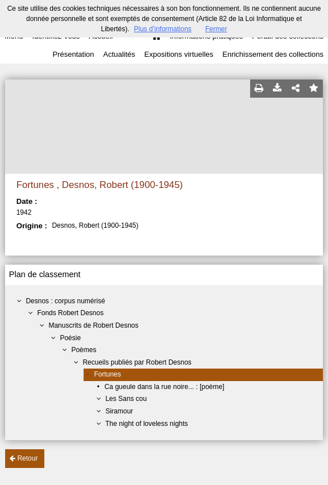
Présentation (73, 54)
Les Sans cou (126, 399)
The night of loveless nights (146, 424)
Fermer (216, 29)
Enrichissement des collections (272, 54)
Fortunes (107, 374)
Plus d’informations (162, 29)
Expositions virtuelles (178, 54)
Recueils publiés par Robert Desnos (136, 362)
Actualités (119, 54)
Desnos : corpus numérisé (65, 301)
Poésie (70, 338)
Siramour (119, 411)
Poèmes (83, 350)
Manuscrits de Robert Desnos (93, 325)
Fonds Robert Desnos (70, 313)
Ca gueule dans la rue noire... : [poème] (165, 387)
